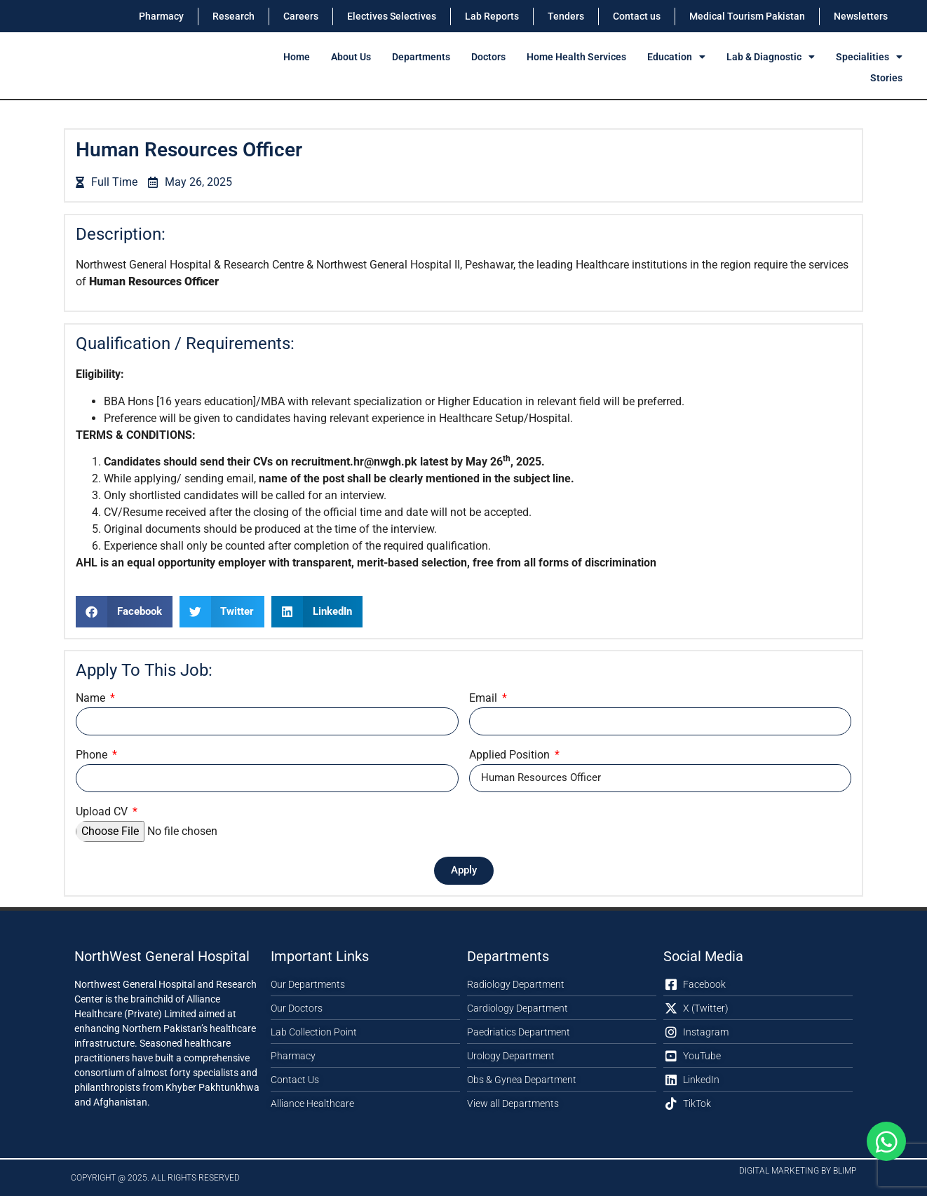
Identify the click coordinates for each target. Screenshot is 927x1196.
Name (92, 699)
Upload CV (103, 812)
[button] (124, 611)
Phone (93, 755)
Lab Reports (492, 16)
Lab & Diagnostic (770, 56)
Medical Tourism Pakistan (747, 16)
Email (484, 699)
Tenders (566, 16)
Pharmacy (161, 16)
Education (676, 56)
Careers (300, 16)
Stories (886, 77)
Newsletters (861, 16)
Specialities (869, 56)
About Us (351, 56)
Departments (421, 56)
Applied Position (511, 755)
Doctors (488, 56)
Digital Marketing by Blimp (797, 1171)
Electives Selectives (391, 16)
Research (233, 16)
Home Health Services (576, 56)
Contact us (637, 16)
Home (296, 56)
